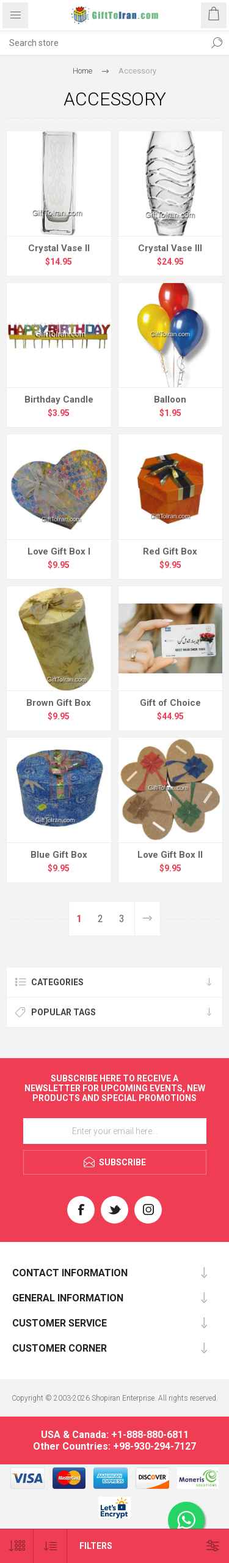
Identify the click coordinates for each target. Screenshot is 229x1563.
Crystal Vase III (170, 248)
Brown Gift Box (58, 702)
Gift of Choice (170, 702)
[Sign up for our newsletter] (114, 1131)
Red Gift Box (170, 551)
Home (82, 70)
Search (217, 43)
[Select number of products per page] (17, 1546)
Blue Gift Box (59, 854)
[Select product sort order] (50, 1546)
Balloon (170, 399)
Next (147, 919)
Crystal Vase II (59, 248)
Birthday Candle (58, 399)
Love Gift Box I (58, 551)
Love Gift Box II (170, 854)
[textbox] (102, 43)
